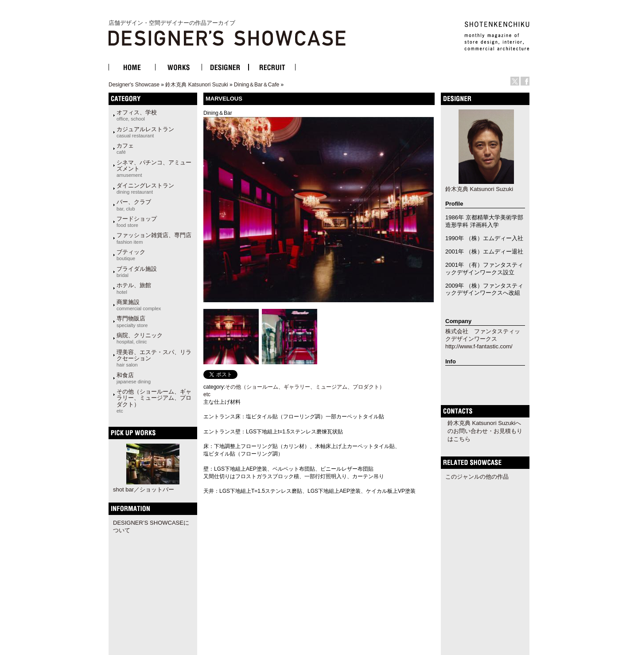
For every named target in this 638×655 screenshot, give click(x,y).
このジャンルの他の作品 (477, 476)
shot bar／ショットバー (143, 489)
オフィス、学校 (137, 115)
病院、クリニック (140, 338)
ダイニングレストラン (145, 188)
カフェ (125, 148)
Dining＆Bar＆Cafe (256, 85)
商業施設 (139, 305)
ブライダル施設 (137, 271)
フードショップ (137, 221)
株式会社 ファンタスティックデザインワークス (482, 335)
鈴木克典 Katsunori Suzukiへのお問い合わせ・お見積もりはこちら (484, 431)
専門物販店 (132, 321)
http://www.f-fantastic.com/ (479, 346)
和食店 (134, 378)
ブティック (131, 255)
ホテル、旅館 (134, 288)
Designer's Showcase (134, 85)
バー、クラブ (134, 205)
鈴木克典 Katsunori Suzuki (196, 85)
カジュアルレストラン (145, 132)
